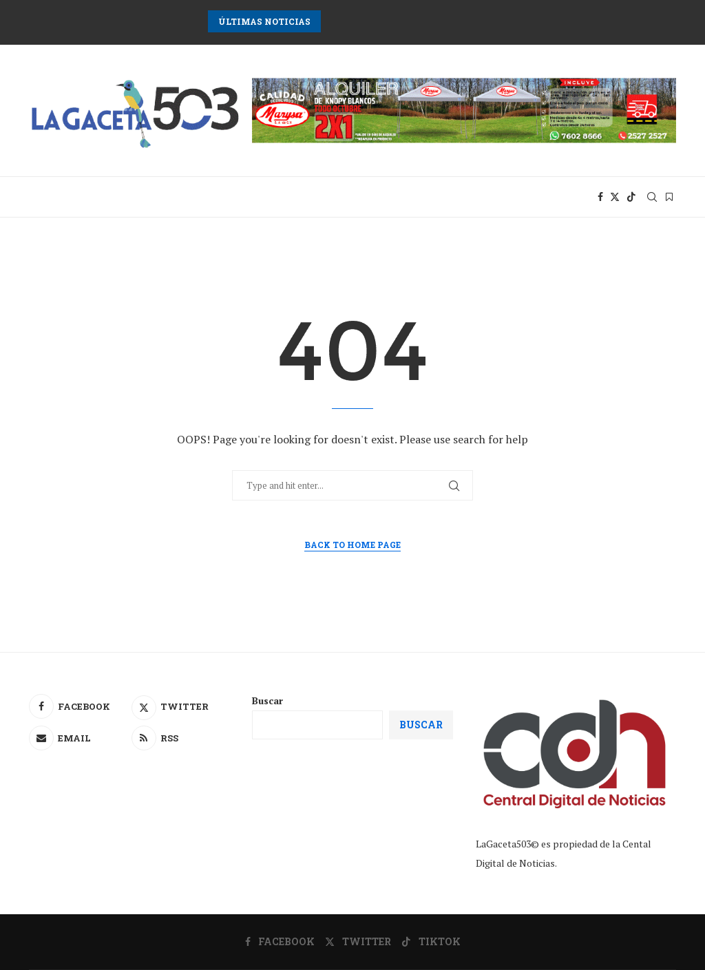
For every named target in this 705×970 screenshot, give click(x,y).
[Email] (78, 738)
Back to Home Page (352, 544)
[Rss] (180, 738)
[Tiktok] (631, 197)
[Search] (652, 197)
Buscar (267, 700)
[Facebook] (600, 197)
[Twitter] (615, 197)
